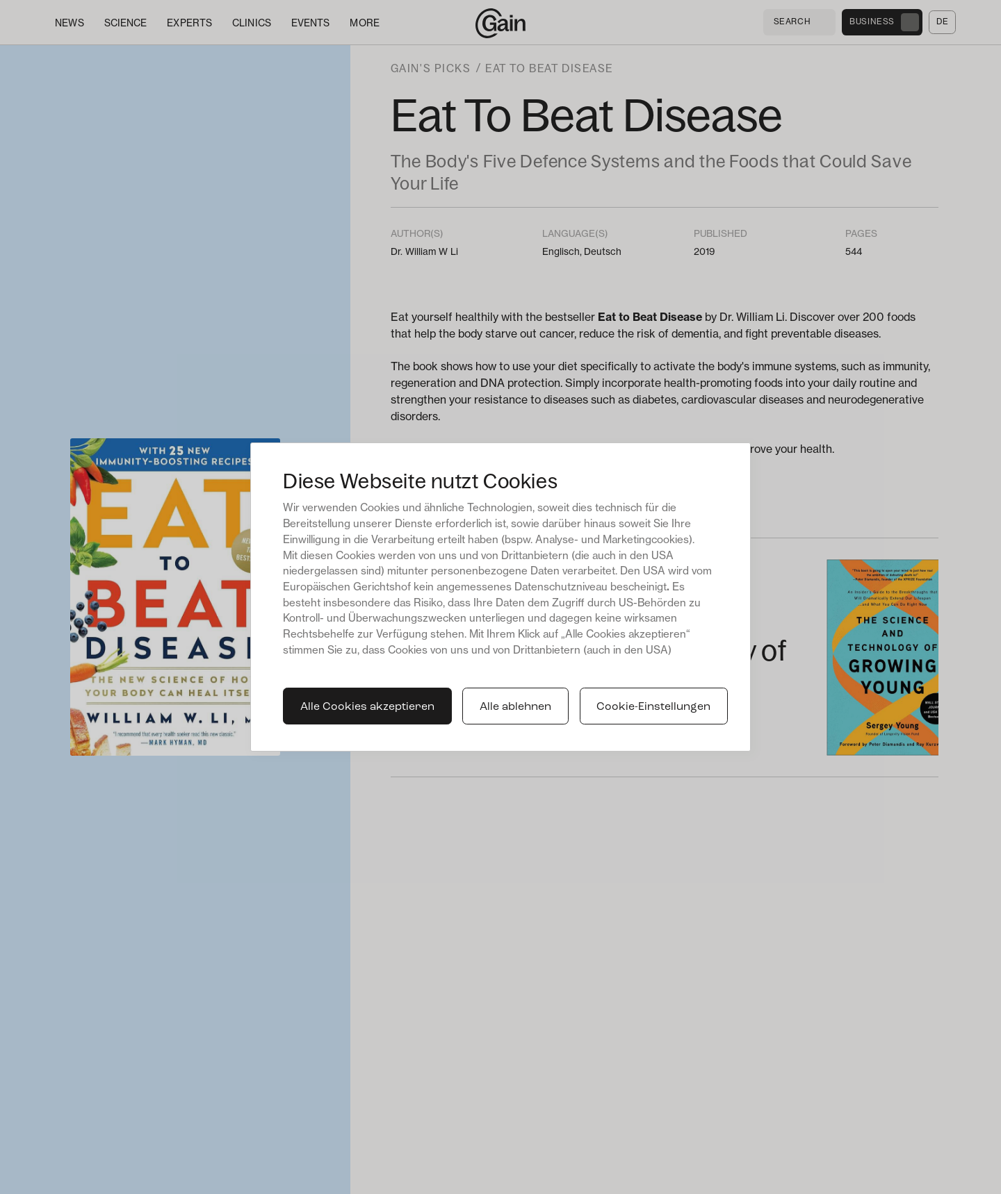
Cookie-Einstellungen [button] (653, 707)
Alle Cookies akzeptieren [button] (367, 707)
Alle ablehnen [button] (515, 707)
